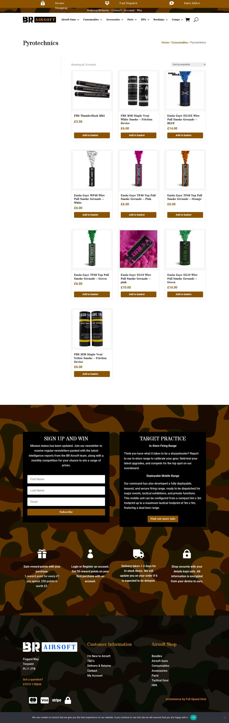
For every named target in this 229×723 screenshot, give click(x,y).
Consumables (91, 19)
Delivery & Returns (99, 665)
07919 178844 (32, 684)
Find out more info (162, 519)
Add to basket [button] (90, 135)
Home (165, 42)
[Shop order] (188, 64)
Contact (116, 10)
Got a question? (33, 679)
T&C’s (90, 661)
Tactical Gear (160, 680)
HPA (143, 19)
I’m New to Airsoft (98, 656)
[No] (224, 717)
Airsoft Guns (68, 19)
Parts (130, 19)
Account (129, 10)
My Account (95, 675)
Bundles (157, 656)
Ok (193, 717)
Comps (176, 19)
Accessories (113, 19)
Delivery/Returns (98, 10)
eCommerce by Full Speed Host (186, 699)
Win (139, 10)
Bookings (159, 19)
